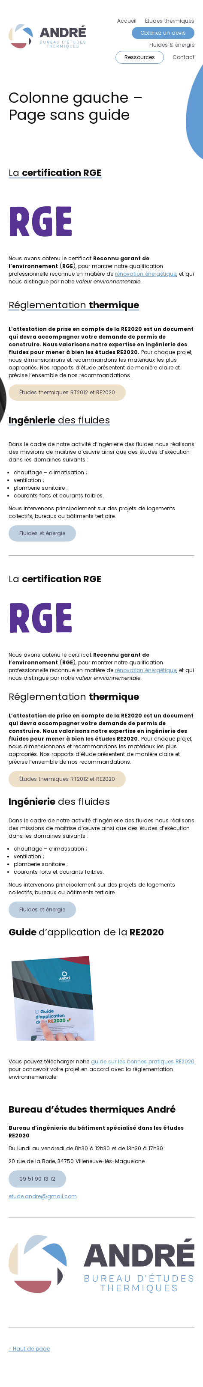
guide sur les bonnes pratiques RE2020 (142, 1061)
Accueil (126, 20)
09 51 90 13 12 (37, 1179)
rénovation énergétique (145, 273)
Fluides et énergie (42, 533)
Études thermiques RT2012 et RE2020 (67, 392)
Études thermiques (169, 20)
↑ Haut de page (29, 1348)
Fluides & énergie (171, 44)
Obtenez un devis (163, 32)
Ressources (139, 57)
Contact (183, 57)
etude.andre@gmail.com (43, 1196)
